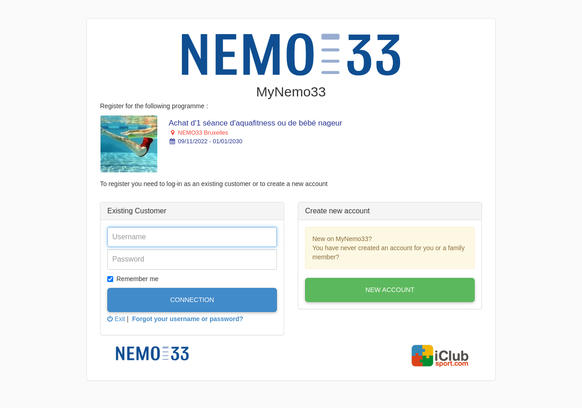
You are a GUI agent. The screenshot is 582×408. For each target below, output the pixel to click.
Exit (116, 318)
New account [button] (390, 289)
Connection (192, 299)
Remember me (133, 278)
